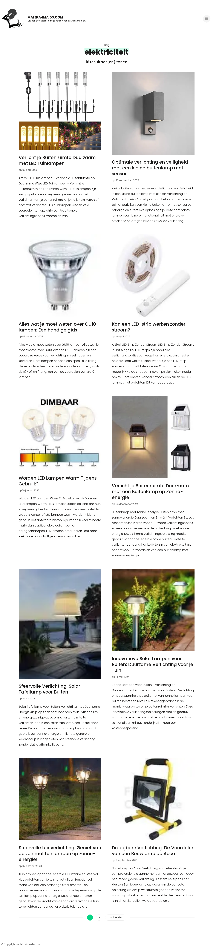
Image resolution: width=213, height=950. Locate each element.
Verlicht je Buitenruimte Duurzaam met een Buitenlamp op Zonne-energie (150, 492)
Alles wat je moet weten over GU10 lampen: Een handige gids (57, 327)
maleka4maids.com (45, 17)
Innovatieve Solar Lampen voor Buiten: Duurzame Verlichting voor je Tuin (152, 664)
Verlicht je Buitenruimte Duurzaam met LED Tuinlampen (57, 160)
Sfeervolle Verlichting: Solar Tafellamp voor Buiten (49, 689)
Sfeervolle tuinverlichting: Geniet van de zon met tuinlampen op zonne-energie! (60, 854)
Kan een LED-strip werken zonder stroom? (148, 327)
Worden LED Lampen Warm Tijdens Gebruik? (58, 481)
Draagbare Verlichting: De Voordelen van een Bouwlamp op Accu (153, 851)
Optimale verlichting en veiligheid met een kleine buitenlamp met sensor (150, 168)
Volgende (115, 917)
